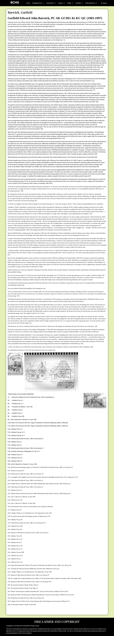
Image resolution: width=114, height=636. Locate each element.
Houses (61, 3)
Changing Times (38, 3)
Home (28, 3)
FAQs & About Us (91, 3)
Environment (51, 3)
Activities (79, 3)
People (70, 3)
